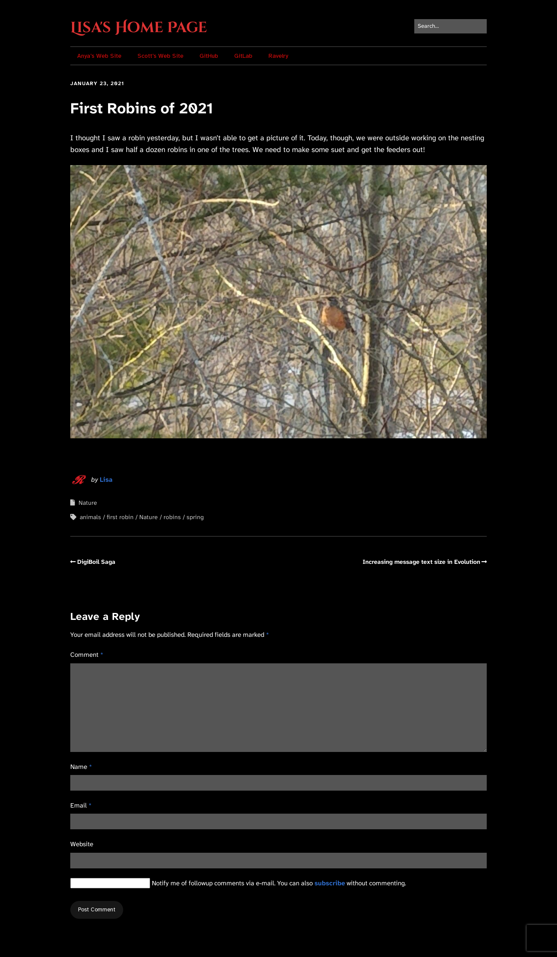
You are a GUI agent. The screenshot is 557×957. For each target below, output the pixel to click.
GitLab (243, 56)
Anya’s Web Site (99, 56)
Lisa (106, 479)
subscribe (330, 883)
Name (81, 766)
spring (195, 517)
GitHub (209, 56)
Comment (86, 654)
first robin (120, 517)
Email (81, 805)
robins (172, 517)
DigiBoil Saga (96, 562)
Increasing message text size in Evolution (421, 562)
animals (90, 517)
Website (81, 844)
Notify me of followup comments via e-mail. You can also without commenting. (238, 883)
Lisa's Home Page (138, 28)
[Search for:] (450, 26)
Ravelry (278, 56)
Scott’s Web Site (160, 56)
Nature (88, 503)
